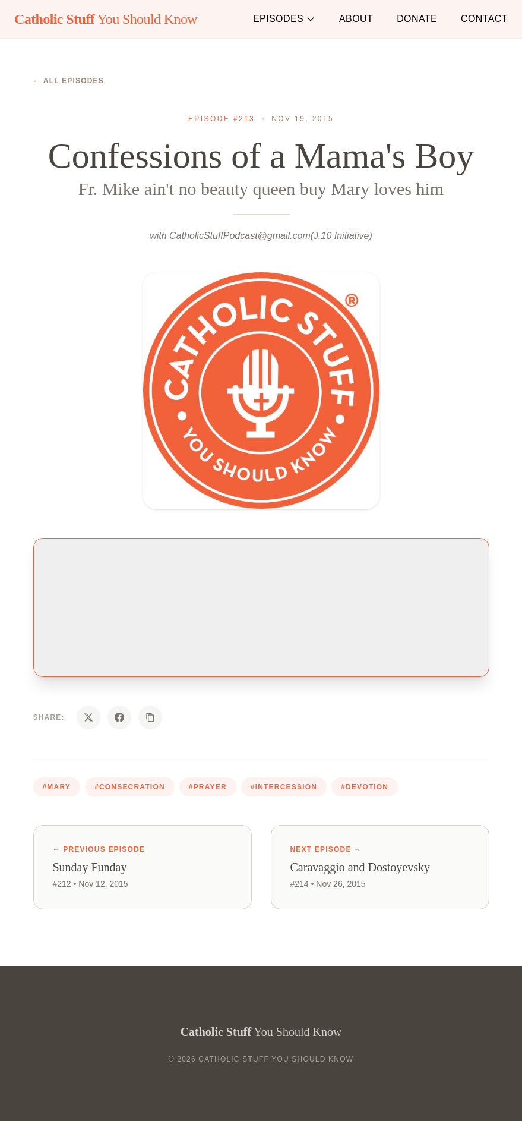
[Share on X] (88, 717)
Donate (417, 19)
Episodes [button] (284, 19)
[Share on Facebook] (119, 717)
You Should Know (105, 19)
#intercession (284, 787)
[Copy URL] (150, 717)
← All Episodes (69, 81)
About (356, 19)
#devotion (364, 787)
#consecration (129, 787)
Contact (484, 19)
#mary (57, 787)
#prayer (208, 787)
